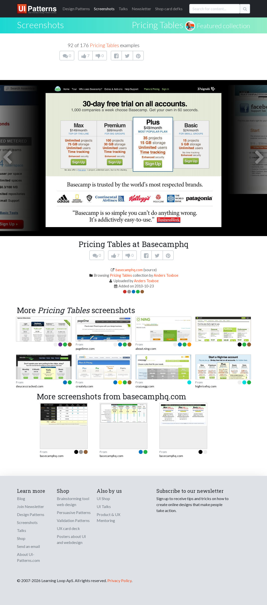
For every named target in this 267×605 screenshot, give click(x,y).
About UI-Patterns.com (28, 557)
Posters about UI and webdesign (71, 539)
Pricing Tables (157, 24)
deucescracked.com (29, 386)
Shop (21, 538)
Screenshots (104, 8)
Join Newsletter (30, 506)
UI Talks (104, 506)
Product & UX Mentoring (108, 517)
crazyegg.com (144, 386)
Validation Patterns (73, 520)
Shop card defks (169, 8)
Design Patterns (30, 514)
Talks (123, 8)
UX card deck (68, 528)
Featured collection (223, 26)
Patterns (76, 8)
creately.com (84, 386)
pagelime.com (85, 348)
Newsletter (141, 8)
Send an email (28, 546)
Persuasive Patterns (74, 512)
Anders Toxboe (166, 275)
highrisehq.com (205, 386)
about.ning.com (145, 348)
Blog (21, 498)
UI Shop (103, 498)
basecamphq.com (129, 270)
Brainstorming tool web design (73, 501)
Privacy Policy (119, 580)
